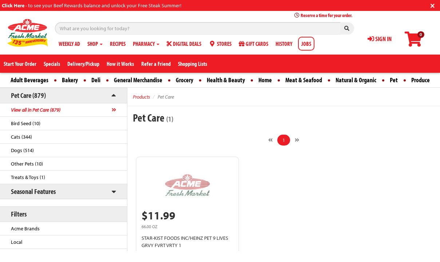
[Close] (432, 5)
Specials (52, 63)
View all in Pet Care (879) (35, 110)
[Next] (297, 140)
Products (141, 97)
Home (265, 80)
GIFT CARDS (253, 43)
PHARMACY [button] (146, 43)
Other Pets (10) (27, 163)
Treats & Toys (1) (28, 177)
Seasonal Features (33, 191)
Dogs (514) (22, 150)
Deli (95, 80)
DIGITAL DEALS (184, 43)
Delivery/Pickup (83, 63)
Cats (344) (21, 137)
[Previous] (270, 140)
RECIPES (118, 43)
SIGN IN (380, 39)
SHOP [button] (95, 43)
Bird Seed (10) (25, 123)
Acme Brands (25, 228)
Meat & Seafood (303, 80)
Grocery (184, 80)
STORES (220, 43)
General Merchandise (138, 80)
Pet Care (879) (28, 95)
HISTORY (284, 43)
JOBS (306, 43)
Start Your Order (20, 63)
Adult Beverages (29, 80)
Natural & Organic (356, 80)
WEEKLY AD (69, 43)
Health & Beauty (226, 80)
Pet (394, 80)
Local (16, 242)
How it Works (120, 63)
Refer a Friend (156, 63)
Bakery (70, 80)
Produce (420, 80)
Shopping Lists (192, 63)
